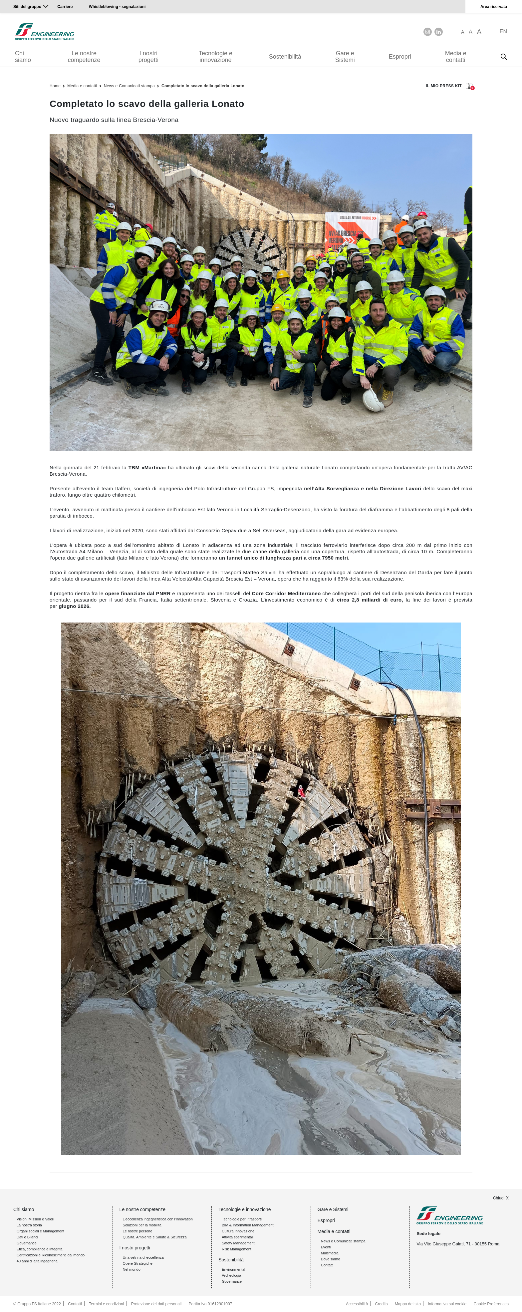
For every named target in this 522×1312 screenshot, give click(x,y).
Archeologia (231, 1275)
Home (55, 86)
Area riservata (493, 6)
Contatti (327, 1265)
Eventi (326, 1247)
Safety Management (238, 1243)
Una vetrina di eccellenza (143, 1257)
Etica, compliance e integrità (40, 1249)
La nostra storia (29, 1225)
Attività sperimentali (237, 1237)
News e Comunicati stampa (129, 86)
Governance (27, 1243)
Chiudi (498, 1198)
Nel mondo (131, 1269)
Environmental (233, 1269)
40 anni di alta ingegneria (37, 1261)
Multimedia (330, 1253)
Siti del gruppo (27, 6)
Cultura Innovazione (238, 1231)
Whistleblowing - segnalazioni (117, 6)
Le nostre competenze (84, 56)
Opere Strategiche (137, 1263)
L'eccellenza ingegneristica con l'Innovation (158, 1219)
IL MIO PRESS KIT (449, 86)
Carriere (65, 6)
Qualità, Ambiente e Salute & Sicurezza (155, 1237)
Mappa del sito (408, 1304)
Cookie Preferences (491, 1304)
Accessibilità (357, 1304)
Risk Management (236, 1249)
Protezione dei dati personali (156, 1304)
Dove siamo (330, 1259)
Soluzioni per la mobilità (142, 1225)
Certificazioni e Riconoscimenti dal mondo (51, 1255)
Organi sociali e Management (40, 1231)
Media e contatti (455, 56)
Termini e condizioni (106, 1304)
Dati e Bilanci (27, 1237)
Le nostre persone (137, 1231)
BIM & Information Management (247, 1225)
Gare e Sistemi (345, 56)
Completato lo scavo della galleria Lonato (202, 86)
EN (503, 31)
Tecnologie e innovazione (215, 56)
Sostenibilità (285, 56)
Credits (381, 1304)
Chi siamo (23, 56)
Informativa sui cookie (447, 1304)
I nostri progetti (148, 56)
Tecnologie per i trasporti (242, 1219)
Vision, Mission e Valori (35, 1219)
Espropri (400, 56)
